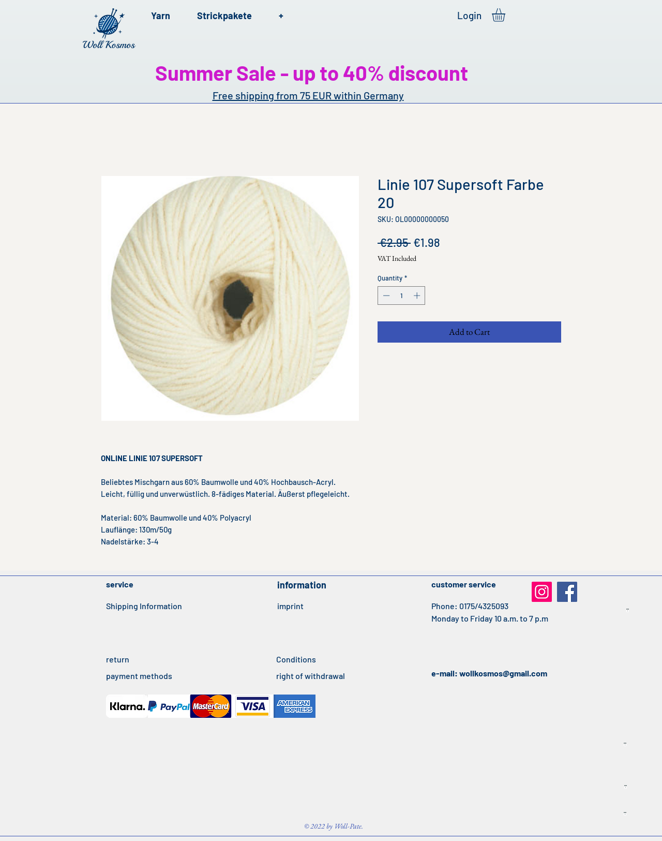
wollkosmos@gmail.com (503, 673)
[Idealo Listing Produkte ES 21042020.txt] (625, 745)
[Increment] (418, 295)
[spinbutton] (402, 295)
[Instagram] (542, 592)
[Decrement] (385, 295)
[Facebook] (567, 592)
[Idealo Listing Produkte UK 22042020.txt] (625, 814)
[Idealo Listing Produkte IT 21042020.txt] (627, 611)
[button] (506, 15)
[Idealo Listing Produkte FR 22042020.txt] (625, 787)
